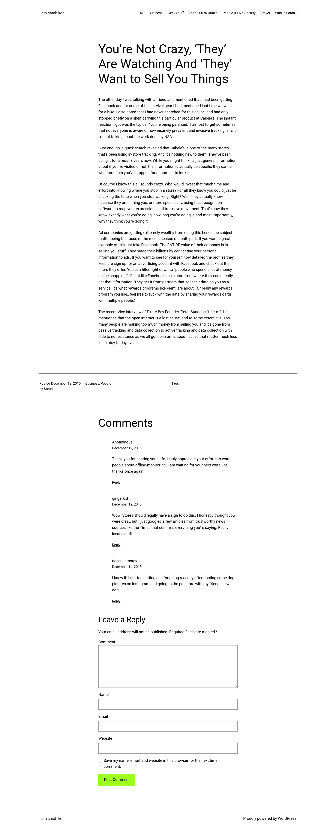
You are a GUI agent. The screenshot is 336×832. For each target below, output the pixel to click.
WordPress (287, 818)
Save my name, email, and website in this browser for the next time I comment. (161, 763)
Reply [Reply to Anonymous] (116, 482)
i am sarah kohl (52, 13)
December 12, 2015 (127, 448)
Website (105, 738)
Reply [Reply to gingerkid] (116, 545)
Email (103, 716)
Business (92, 383)
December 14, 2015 (127, 567)
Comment (108, 642)
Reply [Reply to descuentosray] (116, 601)
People (106, 383)
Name (103, 694)
